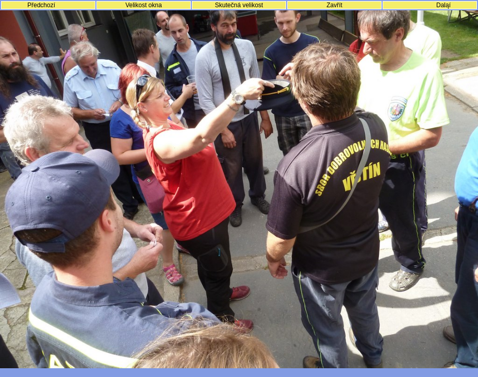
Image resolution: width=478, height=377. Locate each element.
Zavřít (334, 5)
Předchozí (41, 5)
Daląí (443, 5)
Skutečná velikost (239, 5)
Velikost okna (143, 5)
